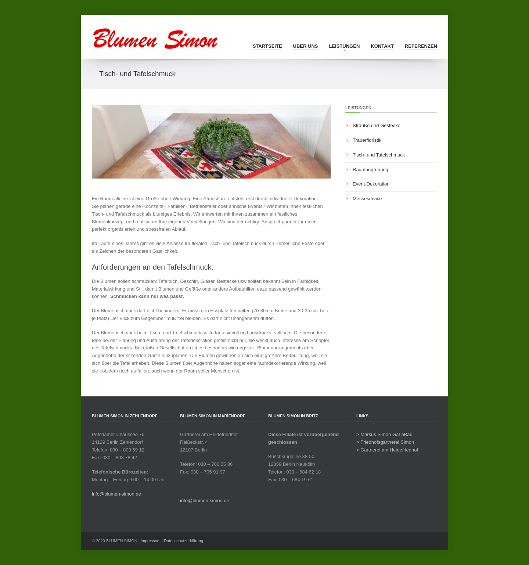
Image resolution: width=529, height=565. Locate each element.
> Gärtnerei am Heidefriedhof (387, 450)
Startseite (267, 46)
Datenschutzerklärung (183, 541)
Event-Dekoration (371, 184)
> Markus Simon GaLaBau (384, 434)
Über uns (305, 46)
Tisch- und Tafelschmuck (379, 155)
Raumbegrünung (370, 169)
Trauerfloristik (367, 140)
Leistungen (344, 46)
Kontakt (382, 46)
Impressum (151, 541)
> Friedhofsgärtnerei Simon (385, 442)
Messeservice (367, 198)
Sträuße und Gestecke (376, 125)
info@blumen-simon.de (116, 494)
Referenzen (421, 46)
